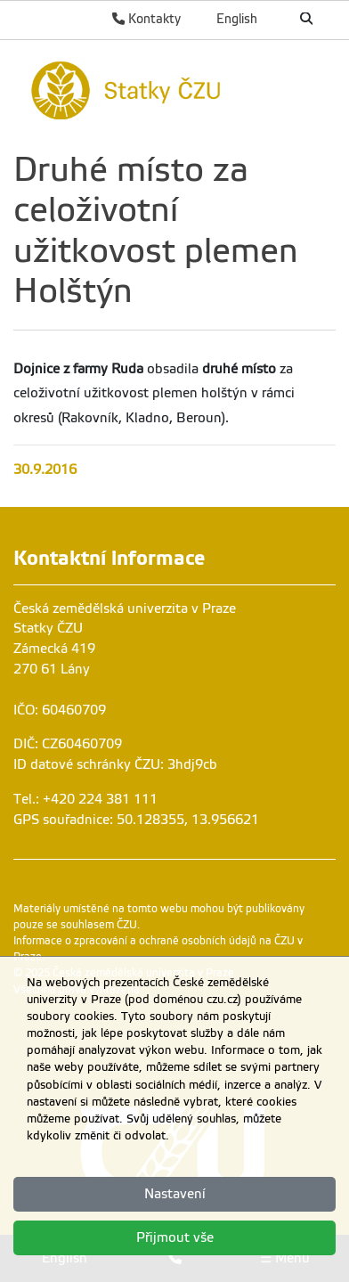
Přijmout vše (175, 1237)
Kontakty (146, 19)
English (236, 19)
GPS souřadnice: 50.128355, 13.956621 (136, 819)
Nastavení (175, 1194)
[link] (174, 88)
